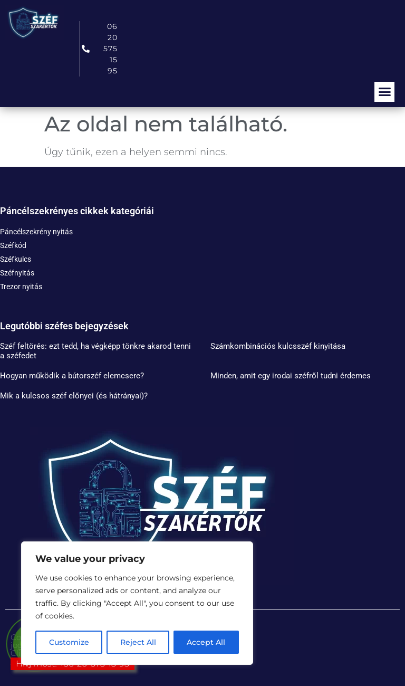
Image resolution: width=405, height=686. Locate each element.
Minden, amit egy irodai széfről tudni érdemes (290, 375)
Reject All (138, 642)
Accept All (206, 642)
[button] (384, 92)
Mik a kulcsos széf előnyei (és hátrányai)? (74, 396)
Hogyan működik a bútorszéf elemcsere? (72, 375)
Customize (69, 642)
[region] (137, 603)
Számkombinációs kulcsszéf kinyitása (277, 346)
